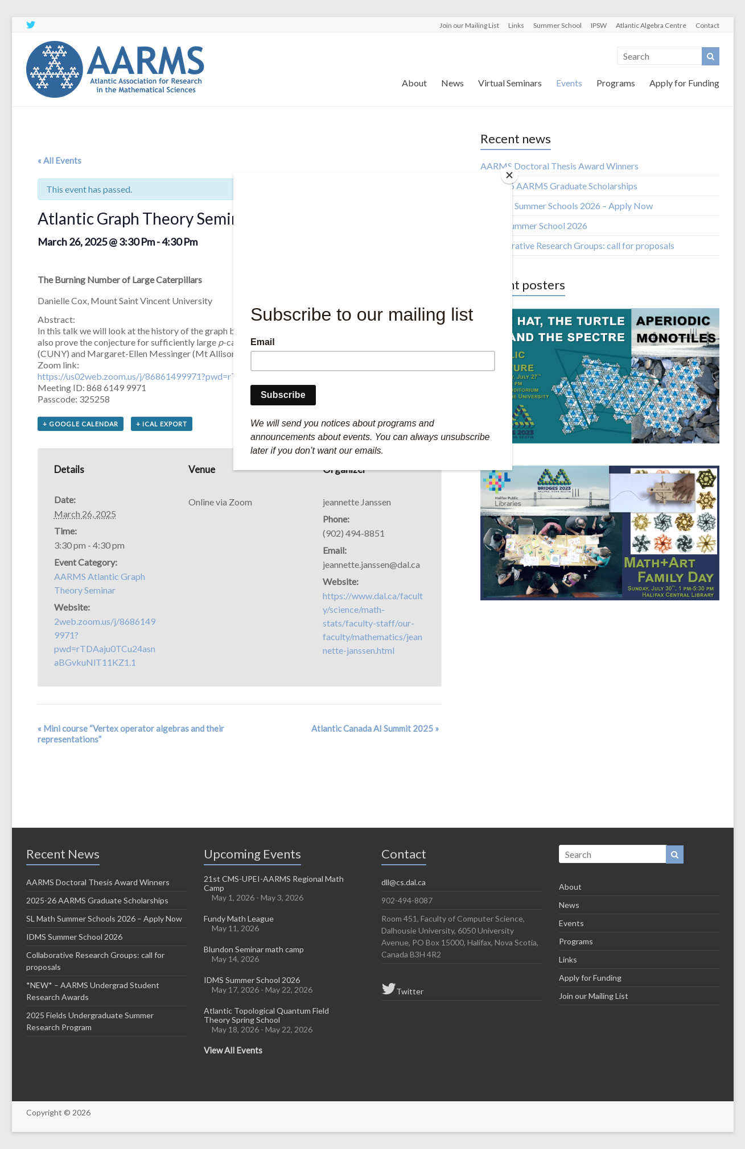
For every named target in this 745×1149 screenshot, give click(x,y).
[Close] (509, 175)
